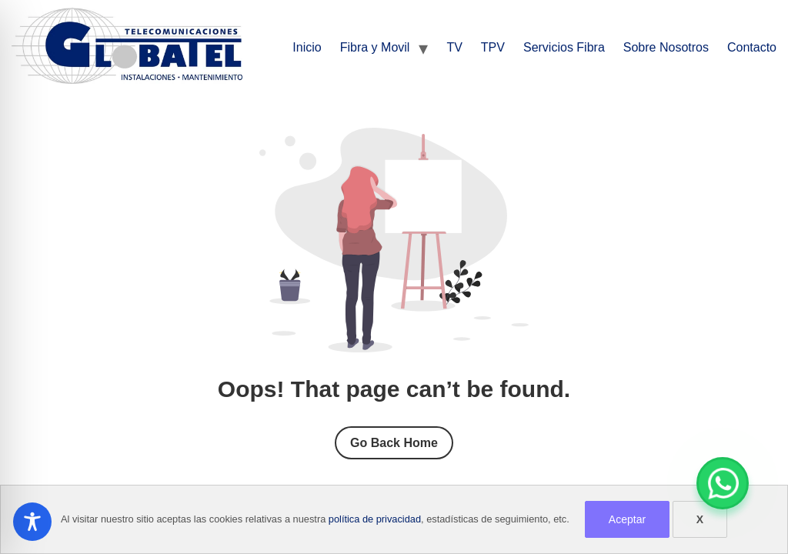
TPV (493, 47)
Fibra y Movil (375, 47)
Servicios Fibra (564, 47)
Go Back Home (394, 442)
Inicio (306, 47)
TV (454, 47)
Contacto (751, 47)
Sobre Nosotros (666, 47)
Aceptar (627, 519)
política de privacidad (375, 519)
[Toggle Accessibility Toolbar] (32, 521)
